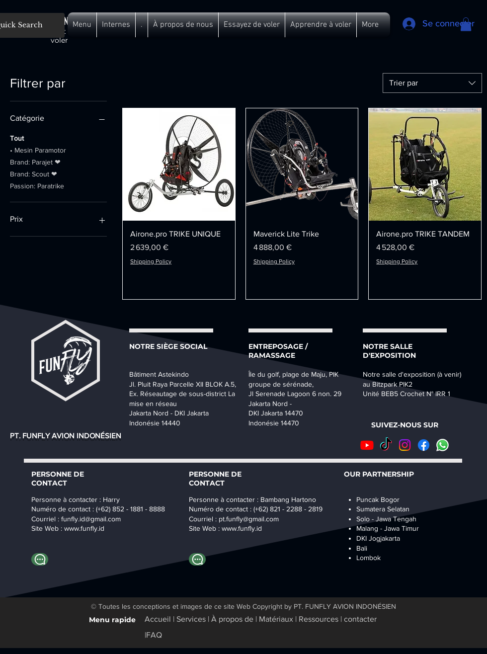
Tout (17, 137)
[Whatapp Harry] (39, 559)
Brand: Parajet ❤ (35, 161)
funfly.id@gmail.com (91, 519)
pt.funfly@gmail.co (246, 519)
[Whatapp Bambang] (197, 559)
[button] (82, 24)
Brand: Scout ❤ (33, 173)
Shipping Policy (150, 261)
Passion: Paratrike (37, 185)
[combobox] (432, 83)
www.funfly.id (242, 528)
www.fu (75, 528)
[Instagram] (404, 445)
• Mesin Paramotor (38, 149)
